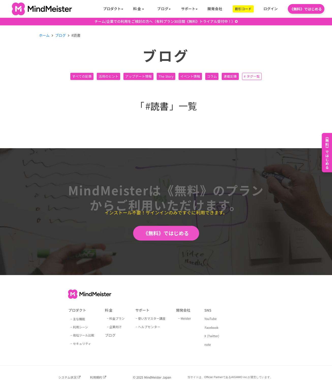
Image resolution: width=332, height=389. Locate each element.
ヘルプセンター (149, 327)
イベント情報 (190, 76)
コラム (212, 76)
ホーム (44, 35)
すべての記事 (82, 76)
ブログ (60, 35)
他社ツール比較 (83, 335)
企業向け (115, 327)
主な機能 (79, 319)
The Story (166, 76)
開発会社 (215, 8)
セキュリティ (82, 343)
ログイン (270, 8)
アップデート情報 (138, 76)
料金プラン (117, 318)
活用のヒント (108, 76)
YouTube (210, 318)
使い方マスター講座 (151, 318)
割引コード (243, 8)
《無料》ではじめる (166, 233)
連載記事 (230, 76)
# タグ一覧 (252, 76)
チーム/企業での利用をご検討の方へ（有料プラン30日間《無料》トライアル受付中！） (164, 21)
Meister (186, 318)
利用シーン (80, 327)
